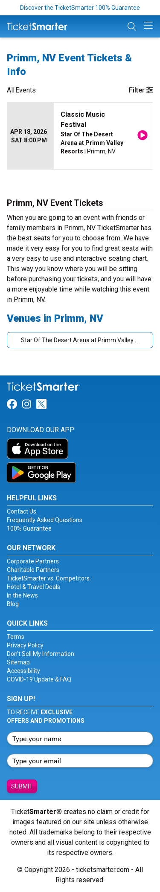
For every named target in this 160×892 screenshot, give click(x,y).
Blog (13, 603)
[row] (80, 136)
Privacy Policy (25, 645)
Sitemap (18, 662)
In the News (22, 595)
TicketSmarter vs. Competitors (48, 578)
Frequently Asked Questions (44, 520)
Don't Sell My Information (40, 653)
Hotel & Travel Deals (33, 586)
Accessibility (23, 670)
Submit (22, 786)
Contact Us (21, 511)
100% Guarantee (29, 528)
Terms (15, 636)
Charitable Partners (33, 569)
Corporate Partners (33, 561)
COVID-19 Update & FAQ (39, 679)
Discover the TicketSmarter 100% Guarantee (80, 7)
